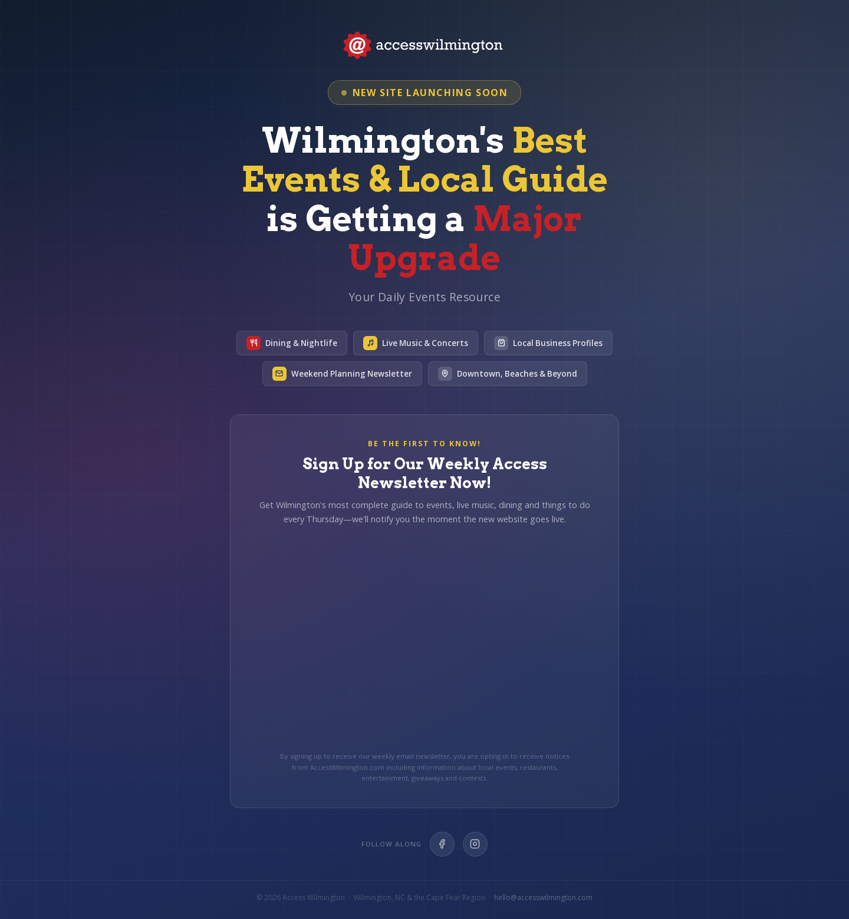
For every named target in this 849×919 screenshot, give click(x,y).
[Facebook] (442, 844)
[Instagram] (475, 844)
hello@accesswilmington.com (543, 897)
